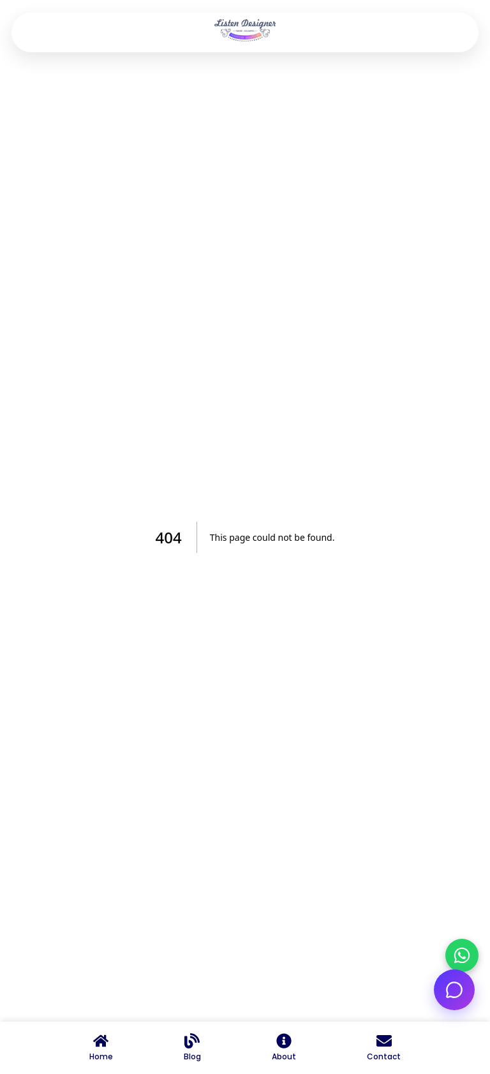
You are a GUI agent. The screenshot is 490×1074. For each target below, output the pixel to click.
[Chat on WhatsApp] (462, 955)
